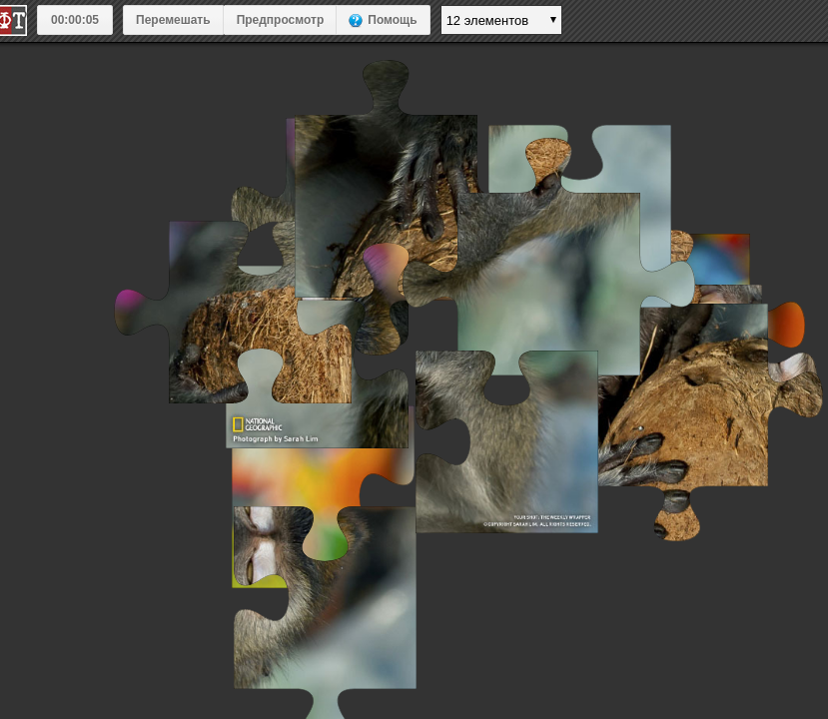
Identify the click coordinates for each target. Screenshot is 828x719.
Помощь (392, 20)
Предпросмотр (281, 20)
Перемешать (173, 20)
